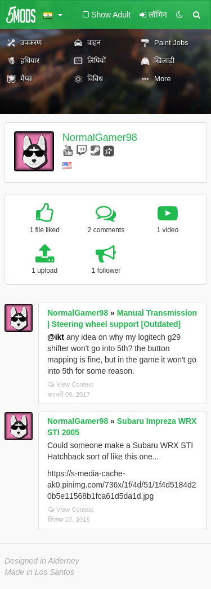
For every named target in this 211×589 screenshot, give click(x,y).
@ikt (55, 337)
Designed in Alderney (42, 560)
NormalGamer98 (99, 137)
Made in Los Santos (39, 572)
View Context (70, 384)
